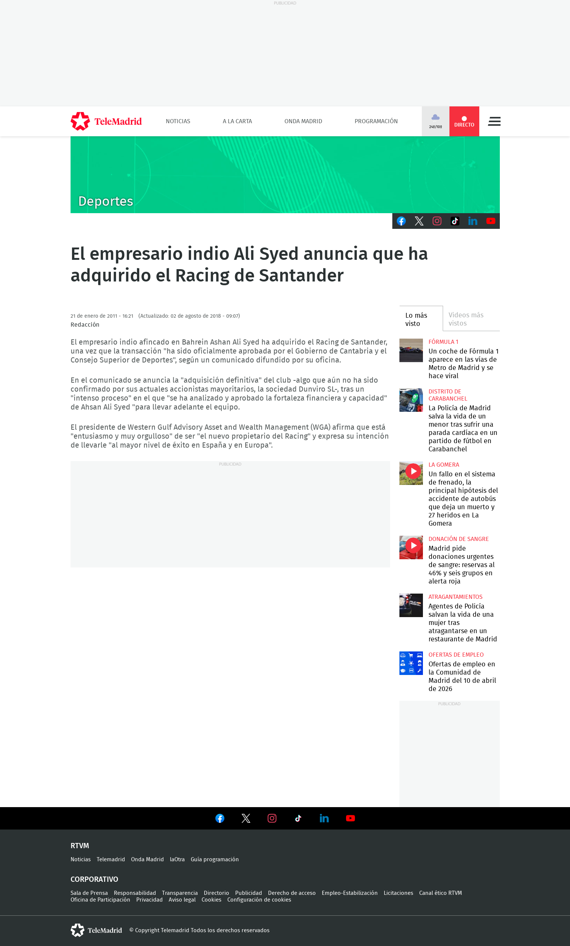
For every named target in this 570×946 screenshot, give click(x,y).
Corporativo (94, 879)
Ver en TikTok (298, 820)
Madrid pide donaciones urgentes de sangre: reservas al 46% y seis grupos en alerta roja (411, 547)
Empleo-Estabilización (350, 893)
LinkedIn (473, 221)
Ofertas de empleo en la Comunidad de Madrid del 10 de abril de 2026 (411, 663)
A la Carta (237, 121)
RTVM (80, 846)
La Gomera (444, 465)
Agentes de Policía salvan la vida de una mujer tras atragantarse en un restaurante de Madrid (411, 605)
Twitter (419, 221)
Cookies (211, 900)
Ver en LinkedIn (324, 818)
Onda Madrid (303, 121)
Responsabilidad (135, 893)
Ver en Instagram (272, 818)
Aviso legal (182, 900)
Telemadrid (111, 859)
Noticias (178, 121)
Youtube (491, 221)
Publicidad (248, 893)
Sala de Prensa (89, 893)
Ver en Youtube (350, 818)
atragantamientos (456, 597)
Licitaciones (398, 893)
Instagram (437, 221)
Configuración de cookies (259, 900)
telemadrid (96, 930)
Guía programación (215, 859)
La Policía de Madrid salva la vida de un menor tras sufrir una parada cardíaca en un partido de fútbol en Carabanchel (411, 400)
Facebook (401, 221)
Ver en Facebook (219, 820)
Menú (494, 121)
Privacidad (149, 900)
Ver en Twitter (246, 820)
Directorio (216, 893)
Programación (376, 121)
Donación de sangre (459, 539)
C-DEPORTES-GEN (285, 174)
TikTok (455, 221)
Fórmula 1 (443, 342)
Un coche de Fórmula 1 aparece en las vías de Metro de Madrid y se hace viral (411, 350)
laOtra (177, 859)
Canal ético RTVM (440, 893)
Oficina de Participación (100, 900)
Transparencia (180, 893)
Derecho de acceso (292, 893)
